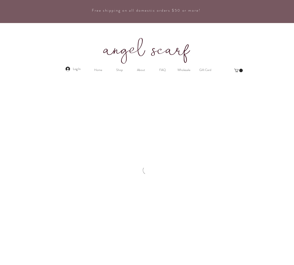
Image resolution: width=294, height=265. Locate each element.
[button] (238, 70)
